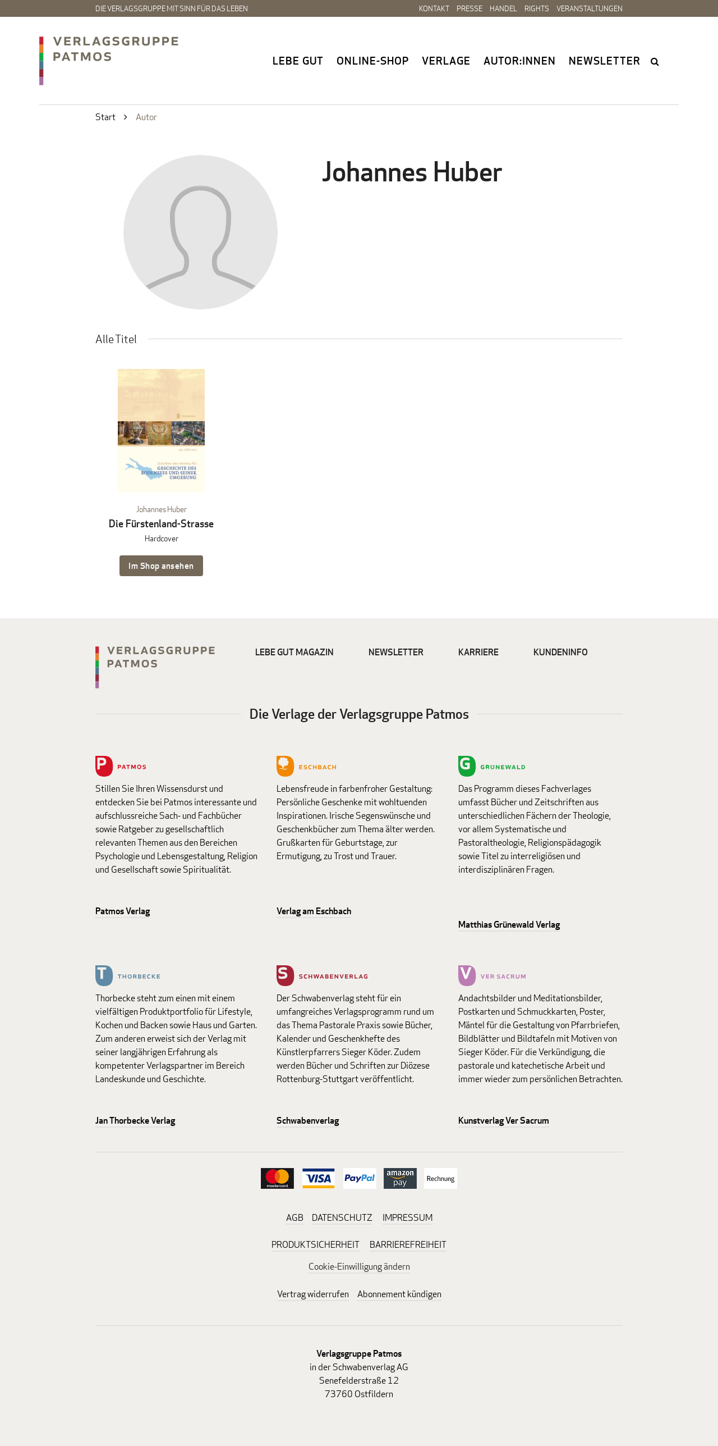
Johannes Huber (161, 509)
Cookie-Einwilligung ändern (359, 1266)
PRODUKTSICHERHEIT (315, 1245)
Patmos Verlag (122, 911)
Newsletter (605, 60)
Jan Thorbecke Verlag (135, 1120)
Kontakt (434, 8)
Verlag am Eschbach (314, 911)
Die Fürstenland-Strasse (161, 523)
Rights (536, 8)
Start (105, 117)
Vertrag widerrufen (313, 1294)
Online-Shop (373, 60)
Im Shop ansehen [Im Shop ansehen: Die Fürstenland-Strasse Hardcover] (161, 566)
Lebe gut (298, 60)
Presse (469, 8)
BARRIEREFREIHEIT (408, 1245)
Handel (503, 8)
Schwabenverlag (308, 1120)
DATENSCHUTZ (342, 1218)
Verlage (446, 60)
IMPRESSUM (407, 1218)
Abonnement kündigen (399, 1294)
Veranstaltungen (589, 8)
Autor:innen (520, 60)
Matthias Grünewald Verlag (509, 924)
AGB (294, 1218)
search (656, 61)
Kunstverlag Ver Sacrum (503, 1120)
